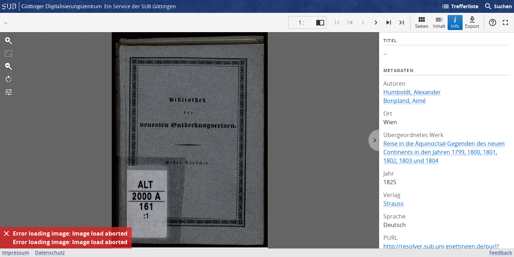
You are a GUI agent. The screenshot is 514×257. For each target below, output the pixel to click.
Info (455, 22)
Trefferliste (459, 6)
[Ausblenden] (6, 233)
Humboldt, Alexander (412, 92)
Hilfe (492, 22)
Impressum (15, 252)
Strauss (393, 203)
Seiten (421, 22)
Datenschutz (50, 252)
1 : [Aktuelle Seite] (301, 22)
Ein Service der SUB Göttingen (140, 6)
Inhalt (439, 22)
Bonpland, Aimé (404, 101)
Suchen (498, 6)
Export (472, 22)
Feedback (500, 252)
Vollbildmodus (505, 22)
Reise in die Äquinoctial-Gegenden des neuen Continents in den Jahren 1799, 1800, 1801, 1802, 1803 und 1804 (444, 152)
